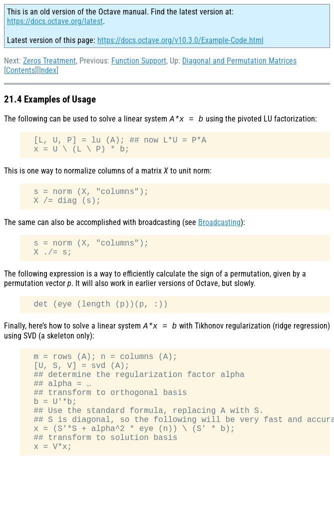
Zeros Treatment (49, 61)
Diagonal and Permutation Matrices (239, 61)
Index (47, 70)
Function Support (138, 61)
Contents (20, 70)
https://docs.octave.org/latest (55, 21)
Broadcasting (219, 222)
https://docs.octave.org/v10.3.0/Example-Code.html (180, 40)
